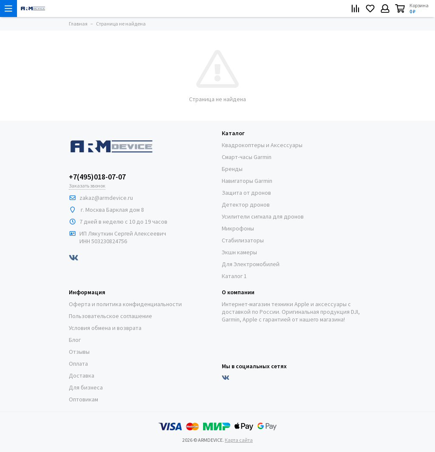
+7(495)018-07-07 (97, 177)
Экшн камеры (239, 252)
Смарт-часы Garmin (246, 157)
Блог (75, 340)
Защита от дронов (246, 192)
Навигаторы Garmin (247, 181)
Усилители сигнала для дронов (263, 216)
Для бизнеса (86, 387)
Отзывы (79, 351)
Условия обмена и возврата (105, 328)
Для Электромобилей (251, 264)
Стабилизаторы (243, 240)
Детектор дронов (246, 204)
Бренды (232, 169)
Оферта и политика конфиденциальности (125, 304)
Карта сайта (239, 440)
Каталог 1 (234, 276)
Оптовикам (83, 399)
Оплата (78, 363)
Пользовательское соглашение (110, 316)
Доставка (81, 375)
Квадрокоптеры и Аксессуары (262, 145)
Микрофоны (238, 228)
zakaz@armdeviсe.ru (106, 198)
